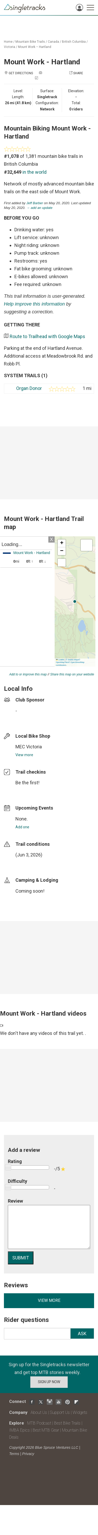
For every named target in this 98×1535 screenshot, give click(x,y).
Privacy (28, 1454)
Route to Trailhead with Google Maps (47, 336)
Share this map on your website (72, 674)
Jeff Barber (34, 203)
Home (8, 41)
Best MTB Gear (46, 1430)
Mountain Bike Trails (30, 41)
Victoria (9, 47)
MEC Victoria (28, 746)
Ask (82, 1333)
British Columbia (74, 41)
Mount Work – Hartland (34, 47)
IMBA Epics (19, 1430)
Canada (53, 41)
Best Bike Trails (67, 1423)
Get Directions (21, 73)
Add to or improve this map (28, 674)
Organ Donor (29, 388)
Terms (14, 1454)
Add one (22, 827)
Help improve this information (34, 304)
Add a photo (53, 73)
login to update (27, 863)
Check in (46, 78)
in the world (34, 172)
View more (24, 755)
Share (78, 73)
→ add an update (39, 208)
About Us (39, 1412)
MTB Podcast (39, 1423)
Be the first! (27, 782)
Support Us (60, 1412)
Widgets (80, 1412)
